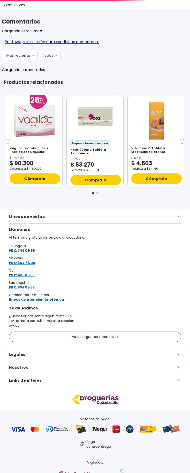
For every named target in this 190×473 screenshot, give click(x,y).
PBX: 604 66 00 (22, 263)
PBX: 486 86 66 (22, 275)
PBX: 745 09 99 (22, 250)
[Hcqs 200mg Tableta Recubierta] (95, 141)
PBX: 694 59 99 (22, 287)
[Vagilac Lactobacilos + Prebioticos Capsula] (34, 141)
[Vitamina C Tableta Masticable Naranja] (155, 141)
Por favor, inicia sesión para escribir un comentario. (52, 41)
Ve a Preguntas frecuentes (95, 336)
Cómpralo (34, 178)
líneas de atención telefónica (36, 299)
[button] (8, 141)
